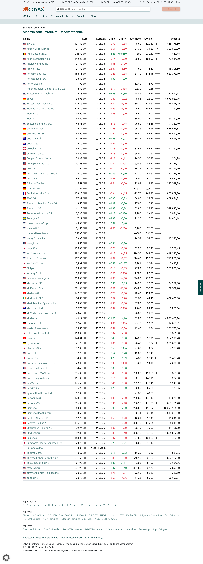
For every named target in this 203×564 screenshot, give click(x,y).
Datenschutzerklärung (47, 538)
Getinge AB (33, 218)
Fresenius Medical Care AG (42, 203)
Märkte (27, 16)
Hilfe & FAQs (97, 538)
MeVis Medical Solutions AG (42, 313)
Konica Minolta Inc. (37, 263)
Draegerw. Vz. (34, 178)
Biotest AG (32, 113)
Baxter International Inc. (40, 93)
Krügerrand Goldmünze (150, 515)
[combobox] (102, 9)
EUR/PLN (104, 515)
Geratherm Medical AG (39, 213)
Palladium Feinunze (70, 519)
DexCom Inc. (34, 168)
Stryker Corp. (34, 433)
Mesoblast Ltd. (35, 308)
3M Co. (31, 43)
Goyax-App (144, 529)
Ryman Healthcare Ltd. (39, 393)
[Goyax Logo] (33, 9)
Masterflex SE (34, 283)
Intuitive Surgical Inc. (38, 253)
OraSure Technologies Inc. (41, 363)
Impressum (28, 538)
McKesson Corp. (36, 288)
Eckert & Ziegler (35, 183)
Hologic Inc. (33, 243)
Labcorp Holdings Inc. (39, 278)
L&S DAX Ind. (38, 515)
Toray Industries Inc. (38, 463)
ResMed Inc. (34, 383)
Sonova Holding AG (37, 423)
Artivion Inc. (33, 68)
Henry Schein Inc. (36, 238)
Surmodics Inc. (35, 448)
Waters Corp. (34, 468)
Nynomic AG (34, 343)
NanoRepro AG (35, 323)
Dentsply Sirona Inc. (38, 163)
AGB (86, 538)
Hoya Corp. (33, 248)
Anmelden (171, 9)
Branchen (82, 16)
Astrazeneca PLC (36, 78)
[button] (6, 558)
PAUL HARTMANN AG (39, 373)
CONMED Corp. (35, 153)
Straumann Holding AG (39, 428)
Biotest (31, 118)
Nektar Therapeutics (38, 328)
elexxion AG (33, 188)
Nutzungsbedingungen (71, 538)
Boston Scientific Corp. (39, 123)
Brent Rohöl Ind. (67, 515)
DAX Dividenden (52, 529)
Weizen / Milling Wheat (105, 519)
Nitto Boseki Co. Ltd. (38, 333)
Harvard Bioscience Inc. (40, 233)
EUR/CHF (81, 515)
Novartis (31, 338)
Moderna (32, 318)
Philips (30, 268)
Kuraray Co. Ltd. (36, 273)
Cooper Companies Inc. (40, 158)
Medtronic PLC (35, 298)
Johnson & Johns (36, 258)
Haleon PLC (33, 228)
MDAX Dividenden (94, 529)
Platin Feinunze (50, 519)
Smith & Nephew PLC (38, 418)
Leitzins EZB (118, 515)
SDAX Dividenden (115, 529)
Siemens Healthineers (39, 413)
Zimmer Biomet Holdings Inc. (43, 473)
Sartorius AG (34, 398)
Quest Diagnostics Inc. (39, 378)
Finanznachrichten (61, 16)
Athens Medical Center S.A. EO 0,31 (47, 88)
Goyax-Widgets (159, 529)
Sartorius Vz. (34, 403)
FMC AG (31, 198)
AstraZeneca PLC (36, 73)
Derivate (40, 16)
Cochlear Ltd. (34, 138)
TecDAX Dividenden (72, 529)
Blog (93, 16)
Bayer (30, 98)
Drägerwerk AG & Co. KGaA (42, 173)
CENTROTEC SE (36, 133)
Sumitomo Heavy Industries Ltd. (45, 443)
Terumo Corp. (34, 453)
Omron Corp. (34, 358)
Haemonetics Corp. (37, 223)
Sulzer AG (32, 438)
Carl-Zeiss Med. (35, 128)
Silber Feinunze (32, 519)
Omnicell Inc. (34, 353)
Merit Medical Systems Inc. (42, 303)
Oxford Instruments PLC (40, 368)
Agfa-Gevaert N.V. (37, 53)
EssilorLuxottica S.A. (38, 193)
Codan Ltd (32, 143)
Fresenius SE (34, 208)
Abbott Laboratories (38, 48)
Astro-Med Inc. (35, 83)
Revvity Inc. (33, 388)
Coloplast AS (34, 148)
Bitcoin (26, 515)
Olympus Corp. (35, 348)
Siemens (32, 408)
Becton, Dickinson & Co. (40, 103)
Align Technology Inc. (38, 58)
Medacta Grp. (34, 293)
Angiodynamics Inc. (38, 63)
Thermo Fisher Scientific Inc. (43, 458)
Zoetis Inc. (32, 478)
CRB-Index (87, 519)
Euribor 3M (131, 515)
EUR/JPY (93, 515)
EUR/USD (52, 515)
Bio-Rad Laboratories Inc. (41, 108)
